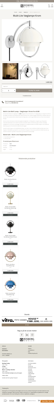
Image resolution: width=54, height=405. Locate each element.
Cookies (29, 375)
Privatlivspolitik (31, 379)
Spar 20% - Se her (47, 401)
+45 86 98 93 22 (31, 350)
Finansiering (30, 366)
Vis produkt (10, 186)
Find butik (30, 369)
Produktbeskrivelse (27, 95)
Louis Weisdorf (13, 145)
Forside (15, 12)
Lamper (20, 12)
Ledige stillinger (31, 373)
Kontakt (29, 364)
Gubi (11, 143)
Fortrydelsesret (31, 378)
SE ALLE (27, 325)
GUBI (20, 113)
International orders (32, 367)
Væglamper (26, 12)
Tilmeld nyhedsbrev (32, 381)
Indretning (30, 370)
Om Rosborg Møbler (32, 363)
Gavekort (30, 382)
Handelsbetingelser (32, 376)
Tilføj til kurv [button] (34, 90)
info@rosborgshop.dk (32, 353)
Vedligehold (30, 372)
